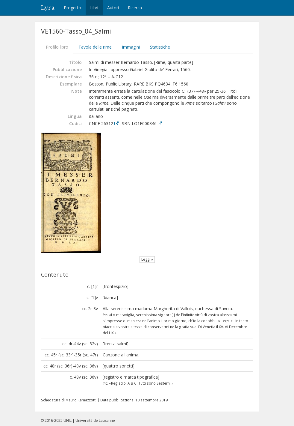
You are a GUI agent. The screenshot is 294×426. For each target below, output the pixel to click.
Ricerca (135, 7)
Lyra (48, 7)
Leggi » (147, 259)
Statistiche (160, 47)
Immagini (131, 47)
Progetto (72, 7)
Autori (113, 7)
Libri (94, 7)
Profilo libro (57, 47)
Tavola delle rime (95, 47)
